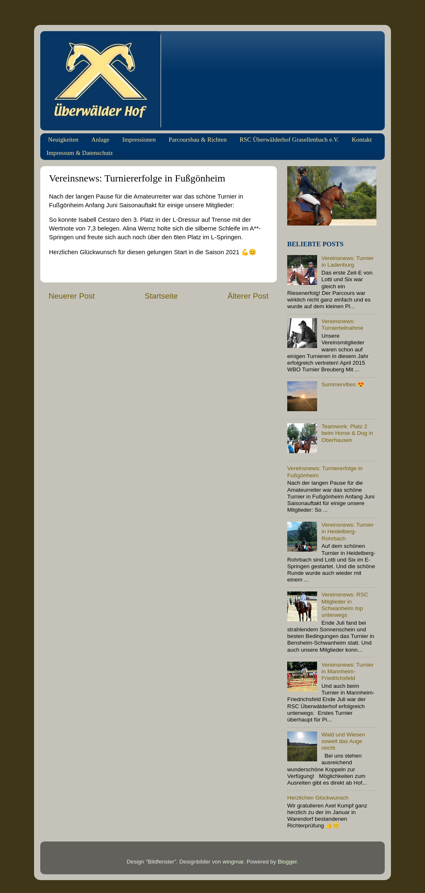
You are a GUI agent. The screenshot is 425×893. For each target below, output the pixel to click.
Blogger (287, 862)
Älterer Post (248, 296)
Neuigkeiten (63, 139)
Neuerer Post (72, 296)
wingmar (232, 862)
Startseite (161, 296)
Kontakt (361, 139)
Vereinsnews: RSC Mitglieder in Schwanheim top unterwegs (344, 604)
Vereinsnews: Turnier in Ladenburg (347, 261)
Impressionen (139, 139)
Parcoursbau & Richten (198, 139)
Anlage (100, 139)
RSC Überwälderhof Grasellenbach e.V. (289, 139)
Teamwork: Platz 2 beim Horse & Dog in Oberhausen (347, 433)
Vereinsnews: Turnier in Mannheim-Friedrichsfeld (347, 671)
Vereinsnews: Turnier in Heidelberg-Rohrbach (347, 531)
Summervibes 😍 (342, 384)
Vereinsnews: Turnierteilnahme (342, 324)
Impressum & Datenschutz (79, 153)
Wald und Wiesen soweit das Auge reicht (343, 741)
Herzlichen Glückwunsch (318, 798)
